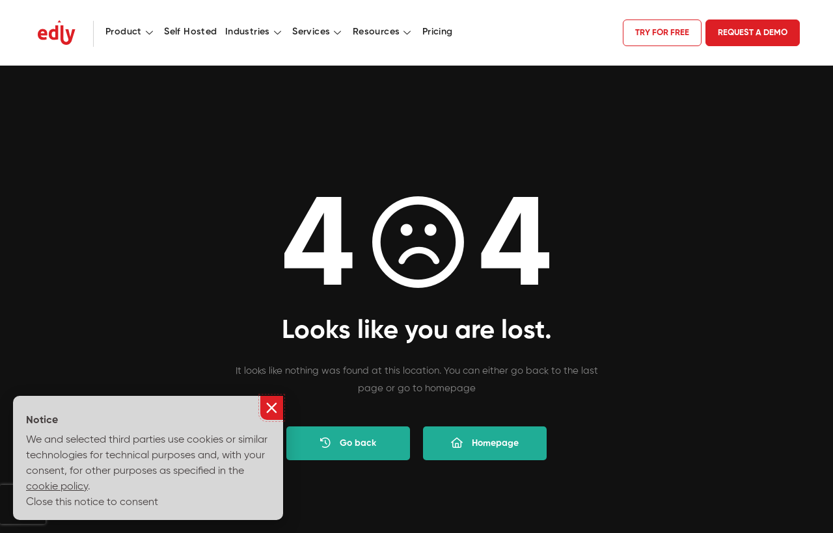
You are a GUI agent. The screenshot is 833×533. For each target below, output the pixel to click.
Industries (254, 31)
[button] (271, 408)
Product (130, 31)
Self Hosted (190, 31)
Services (318, 31)
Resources (384, 31)
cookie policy (57, 487)
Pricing (437, 31)
